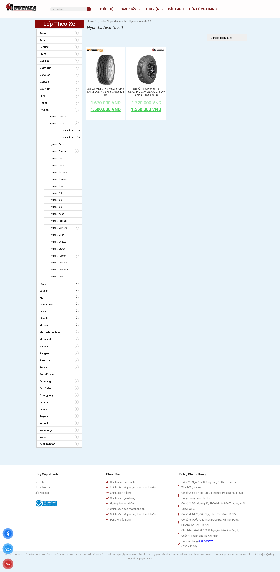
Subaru (44, 402)
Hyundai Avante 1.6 (70, 130)
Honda (44, 102)
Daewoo (44, 81)
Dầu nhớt (45, 88)
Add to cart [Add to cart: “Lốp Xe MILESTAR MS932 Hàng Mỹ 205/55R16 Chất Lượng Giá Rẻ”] (105, 117)
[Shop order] (227, 37)
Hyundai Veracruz (59, 269)
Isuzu (43, 283)
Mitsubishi (46, 339)
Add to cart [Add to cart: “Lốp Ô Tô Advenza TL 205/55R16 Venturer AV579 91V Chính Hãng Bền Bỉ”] (146, 117)
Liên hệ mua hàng (203, 9)
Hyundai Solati (57, 234)
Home (90, 21)
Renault (44, 367)
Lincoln (44, 318)
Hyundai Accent (58, 116)
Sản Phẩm (130, 9)
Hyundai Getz (57, 186)
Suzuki (44, 409)
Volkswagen (47, 430)
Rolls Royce (47, 374)
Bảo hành (176, 9)
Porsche (45, 360)
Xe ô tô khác (47, 444)
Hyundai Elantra (58, 151)
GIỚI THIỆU (107, 9)
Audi (42, 40)
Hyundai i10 (56, 193)
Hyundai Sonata (58, 241)
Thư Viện (154, 9)
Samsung (45, 381)
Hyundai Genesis (58, 179)
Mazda (44, 325)
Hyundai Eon (56, 158)
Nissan (44, 346)
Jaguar (44, 290)
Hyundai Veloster (58, 262)
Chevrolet (45, 67)
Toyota (44, 416)
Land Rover (46, 304)
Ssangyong (46, 395)
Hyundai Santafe (58, 227)
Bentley (44, 47)
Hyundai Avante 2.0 (70, 137)
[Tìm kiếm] (89, 9)
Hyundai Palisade (59, 221)
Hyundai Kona (57, 214)
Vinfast (44, 423)
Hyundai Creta (57, 144)
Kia (41, 297)
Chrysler (45, 74)
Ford (42, 95)
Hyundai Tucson (58, 255)
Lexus (43, 311)
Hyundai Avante (58, 123)
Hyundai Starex (57, 248)
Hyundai (44, 109)
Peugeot (45, 353)
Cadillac (44, 61)
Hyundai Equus (57, 165)
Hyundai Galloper (59, 172)
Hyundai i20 (56, 200)
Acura (43, 33)
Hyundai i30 (56, 207)
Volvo (43, 437)
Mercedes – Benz (50, 332)
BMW (43, 54)
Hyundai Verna (57, 276)
